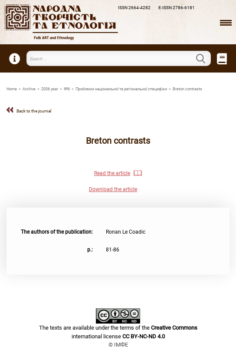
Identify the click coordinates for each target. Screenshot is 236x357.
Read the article (112, 173)
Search (205, 58)
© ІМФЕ (118, 344)
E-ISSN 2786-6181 (176, 7)
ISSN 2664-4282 (134, 7)
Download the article (113, 189)
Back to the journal (33, 111)
